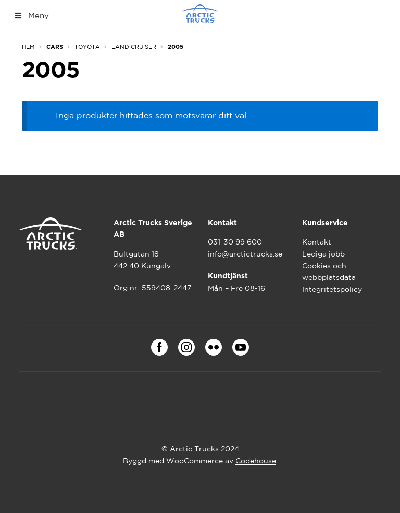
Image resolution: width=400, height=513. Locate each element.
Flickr (213, 347)
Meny (31, 15)
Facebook (159, 347)
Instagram (186, 347)
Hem (28, 47)
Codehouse (255, 461)
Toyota (87, 47)
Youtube (240, 347)
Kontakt (316, 242)
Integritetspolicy (332, 289)
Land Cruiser (133, 47)
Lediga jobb (323, 254)
